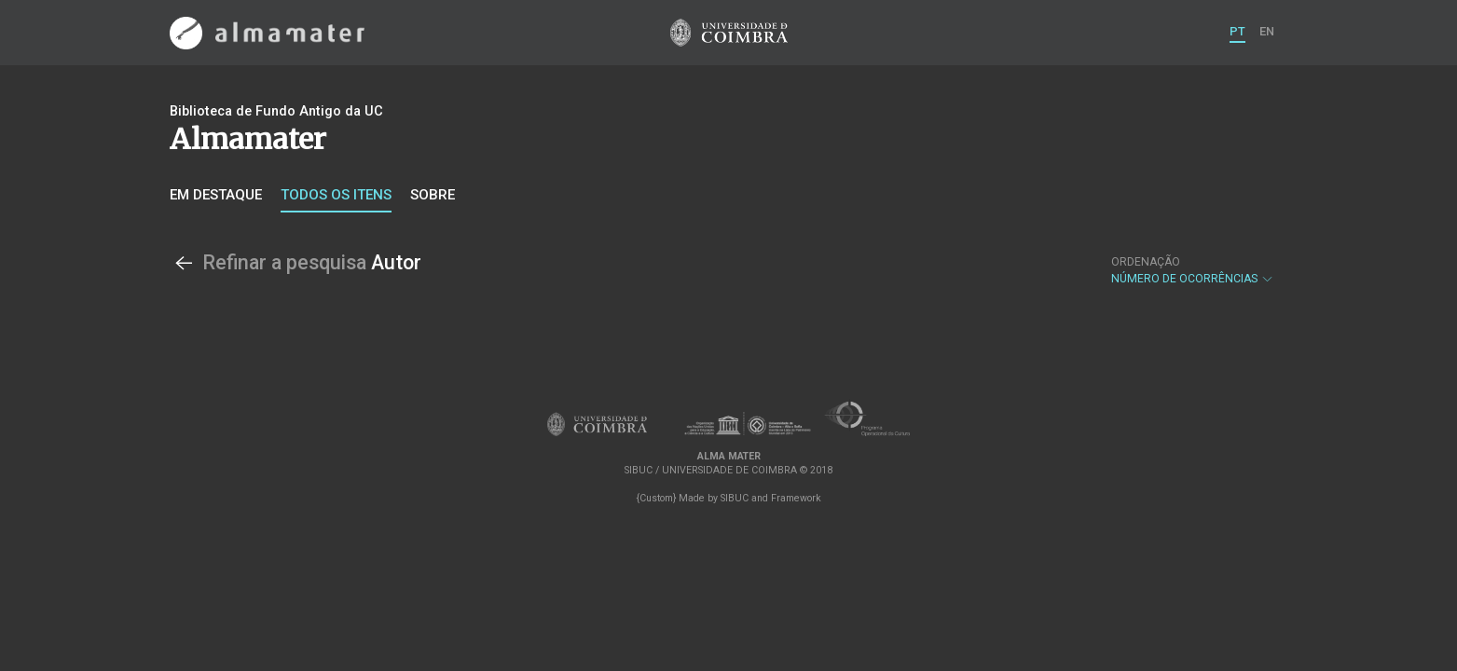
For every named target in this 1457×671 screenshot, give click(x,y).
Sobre (432, 194)
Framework (796, 498)
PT (1237, 31)
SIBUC (735, 498)
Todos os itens (336, 194)
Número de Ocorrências (1192, 270)
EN (1266, 31)
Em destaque (216, 194)
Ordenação (1145, 261)
